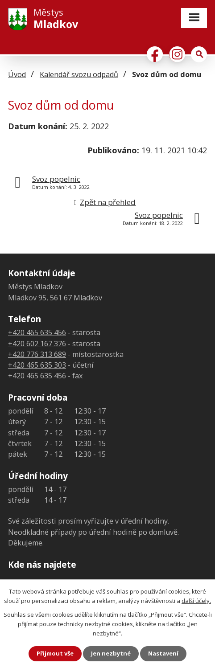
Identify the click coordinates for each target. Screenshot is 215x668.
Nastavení (163, 653)
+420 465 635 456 (37, 332)
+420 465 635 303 (37, 365)
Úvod (17, 74)
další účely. (196, 601)
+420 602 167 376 (37, 343)
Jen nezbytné (111, 653)
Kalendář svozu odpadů (79, 74)
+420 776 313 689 (37, 354)
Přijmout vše (55, 653)
